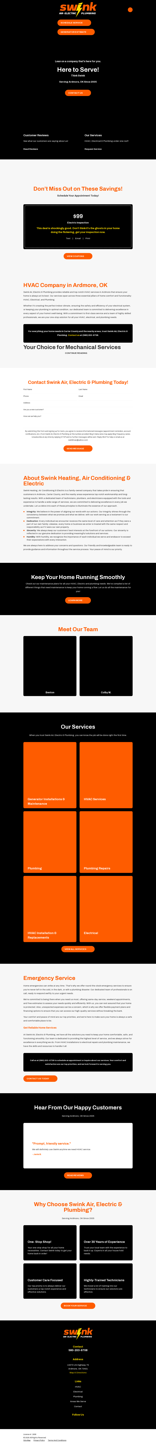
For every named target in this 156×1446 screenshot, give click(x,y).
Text (68, 238)
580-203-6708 (78, 1350)
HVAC (78, 1387)
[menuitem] (27, 1441)
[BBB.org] (81, 1420)
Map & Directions (78, 1373)
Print (87, 238)
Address (26, 403)
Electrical (78, 1392)
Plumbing (78, 1397)
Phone (26, 397)
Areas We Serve (78, 1402)
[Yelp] (75, 1420)
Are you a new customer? (33, 410)
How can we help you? (32, 417)
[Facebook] (69, 1420)
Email (78, 238)
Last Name (83, 390)
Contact (78, 1407)
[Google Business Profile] (86, 1420)
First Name (27, 390)
